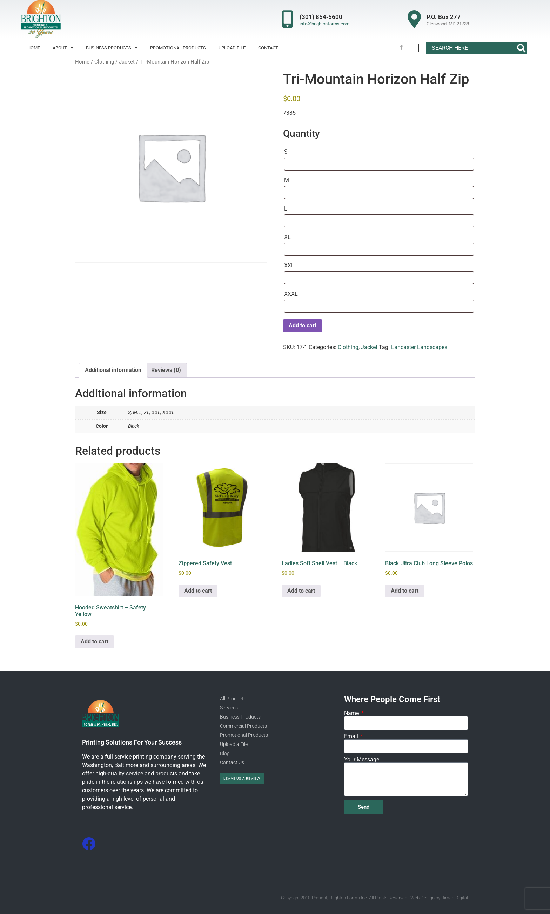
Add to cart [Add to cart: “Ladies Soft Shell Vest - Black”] (301, 590)
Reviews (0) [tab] (166, 370)
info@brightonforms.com (324, 23)
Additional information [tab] (113, 370)
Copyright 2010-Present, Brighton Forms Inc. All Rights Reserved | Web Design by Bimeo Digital (374, 897)
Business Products (112, 48)
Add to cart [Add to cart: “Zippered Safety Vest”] (198, 590)
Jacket (127, 62)
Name (352, 713)
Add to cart (302, 325)
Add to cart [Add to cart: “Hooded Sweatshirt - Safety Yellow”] (94, 641)
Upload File (232, 48)
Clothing (104, 62)
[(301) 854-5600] (287, 19)
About (63, 48)
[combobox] (471, 48)
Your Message (361, 759)
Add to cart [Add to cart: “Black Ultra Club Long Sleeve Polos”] (404, 590)
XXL (289, 265)
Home (33, 48)
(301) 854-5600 (321, 16)
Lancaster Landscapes (419, 347)
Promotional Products (178, 48)
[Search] (521, 48)
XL (287, 237)
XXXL (291, 294)
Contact (268, 48)
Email (352, 736)
